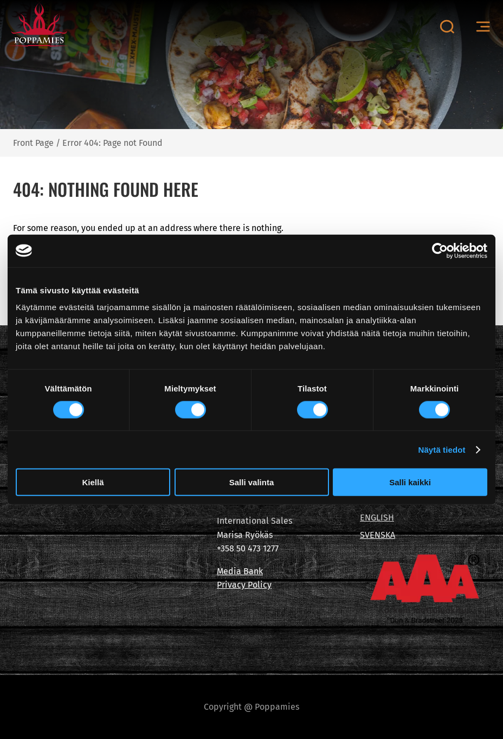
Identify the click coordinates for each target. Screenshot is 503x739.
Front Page (33, 143)
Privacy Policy (244, 585)
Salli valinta (251, 482)
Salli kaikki (410, 482)
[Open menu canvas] (483, 27)
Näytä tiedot (442, 449)
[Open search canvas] (447, 26)
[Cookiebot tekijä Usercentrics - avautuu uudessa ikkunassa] (439, 250)
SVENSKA (377, 535)
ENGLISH (377, 517)
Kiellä (93, 482)
